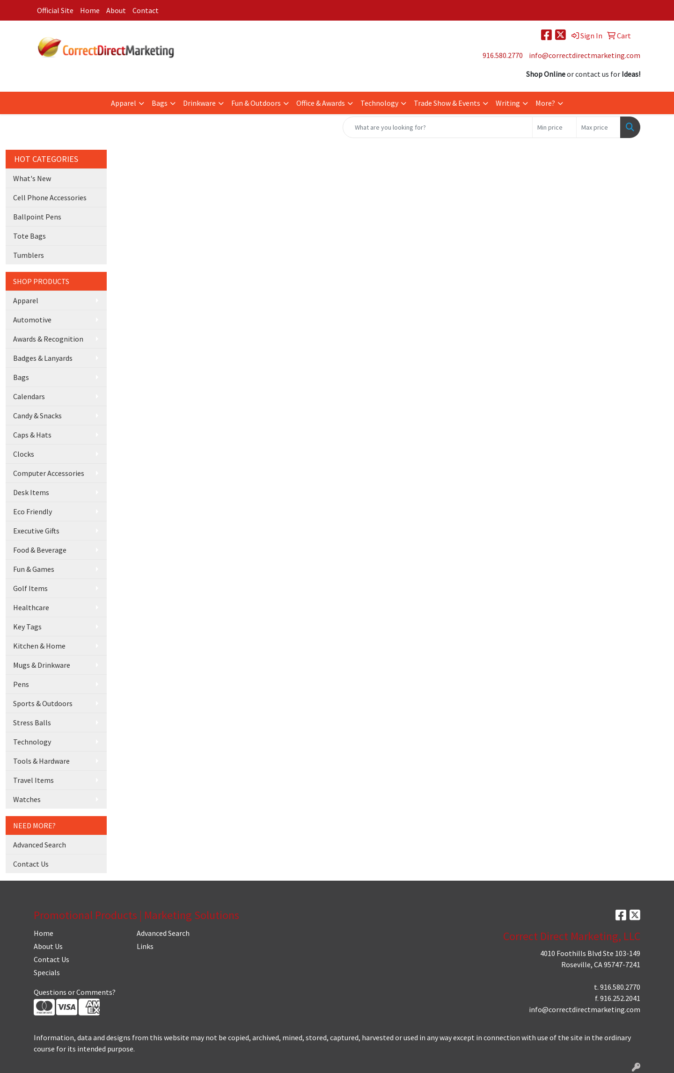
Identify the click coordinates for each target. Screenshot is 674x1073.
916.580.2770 (503, 55)
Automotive (32, 319)
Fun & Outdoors (256, 103)
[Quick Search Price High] (598, 127)
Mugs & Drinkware (41, 665)
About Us (48, 946)
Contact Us (31, 864)
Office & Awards (320, 103)
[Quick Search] (438, 127)
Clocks (23, 454)
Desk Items (31, 492)
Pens (21, 684)
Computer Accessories (48, 473)
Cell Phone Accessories (50, 197)
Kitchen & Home (39, 645)
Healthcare (31, 607)
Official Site (55, 10)
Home (90, 10)
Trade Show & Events (447, 103)
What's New (32, 178)
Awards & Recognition (48, 338)
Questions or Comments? (75, 992)
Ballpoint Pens (37, 216)
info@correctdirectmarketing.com (584, 55)
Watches (27, 799)
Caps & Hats (32, 434)
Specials (47, 972)
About (116, 10)
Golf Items (30, 588)
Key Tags (27, 626)
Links (145, 946)
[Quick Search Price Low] (554, 127)
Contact (145, 10)
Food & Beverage (39, 550)
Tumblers (28, 255)
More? (545, 103)
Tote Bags (29, 236)
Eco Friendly (32, 511)
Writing (508, 103)
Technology (379, 103)
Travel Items (33, 780)
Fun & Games (33, 569)
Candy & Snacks (37, 415)
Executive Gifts (36, 530)
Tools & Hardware (41, 761)
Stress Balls (32, 722)
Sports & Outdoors (43, 703)
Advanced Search (39, 844)
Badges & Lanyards (43, 358)
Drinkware (199, 103)
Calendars (29, 396)
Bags (160, 103)
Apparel (123, 103)
